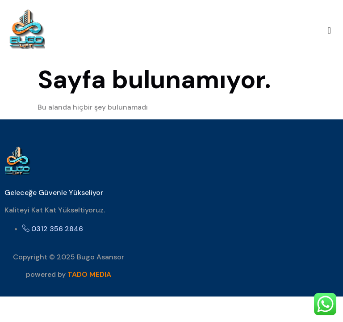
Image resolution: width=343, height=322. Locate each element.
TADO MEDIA (89, 274)
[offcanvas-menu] (329, 30)
